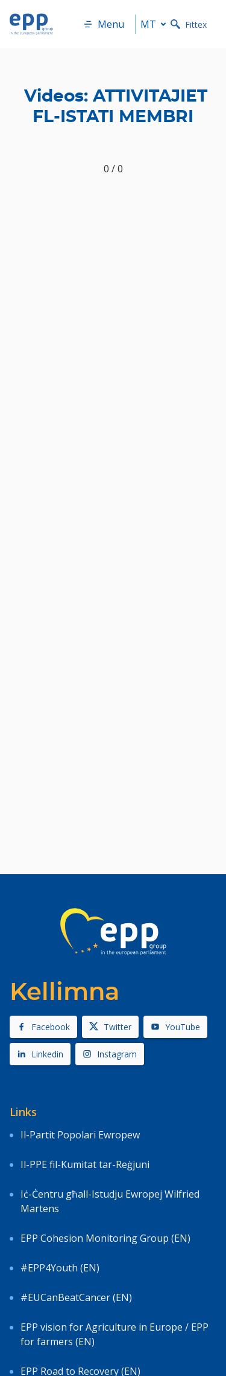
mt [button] (155, 24)
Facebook (43, 1027)
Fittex (189, 24)
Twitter (110, 1027)
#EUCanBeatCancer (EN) (76, 1297)
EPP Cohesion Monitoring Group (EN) (105, 1238)
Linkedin (40, 1054)
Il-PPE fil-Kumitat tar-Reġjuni (84, 1164)
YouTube (175, 1027)
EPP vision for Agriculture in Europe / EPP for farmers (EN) (114, 1334)
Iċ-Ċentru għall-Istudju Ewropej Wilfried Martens (109, 1201)
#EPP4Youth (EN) (59, 1267)
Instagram (110, 1054)
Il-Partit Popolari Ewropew (80, 1134)
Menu (103, 24)
